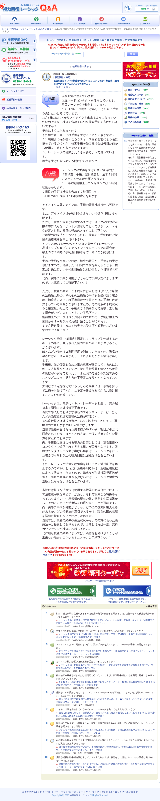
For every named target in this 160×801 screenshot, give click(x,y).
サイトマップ (92, 792)
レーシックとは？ (36, 20)
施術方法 (132, 113)
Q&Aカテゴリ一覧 (141, 84)
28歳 (58, 87)
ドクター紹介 (58, 20)
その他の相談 (134, 122)
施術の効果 (133, 117)
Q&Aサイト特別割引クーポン (99, 580)
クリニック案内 (80, 20)
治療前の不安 (134, 108)
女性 (66, 87)
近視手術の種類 (124, 20)
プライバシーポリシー (72, 792)
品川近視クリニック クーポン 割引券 (120, 792)
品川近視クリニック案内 (19, 108)
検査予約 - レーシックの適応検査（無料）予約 (18, 40)
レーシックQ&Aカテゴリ (39, 29)
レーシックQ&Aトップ (13, 29)
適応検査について (136, 99)
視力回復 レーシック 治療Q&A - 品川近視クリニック (29, 7)
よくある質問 (145, 20)
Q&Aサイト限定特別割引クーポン (18, 62)
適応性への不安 (135, 94)
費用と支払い (134, 90)
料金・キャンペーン (102, 20)
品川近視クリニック (79, 795)
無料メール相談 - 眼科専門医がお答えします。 (18, 50)
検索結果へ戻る (80, 66)
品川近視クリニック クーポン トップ (14, 20)
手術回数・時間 (62, 77)
